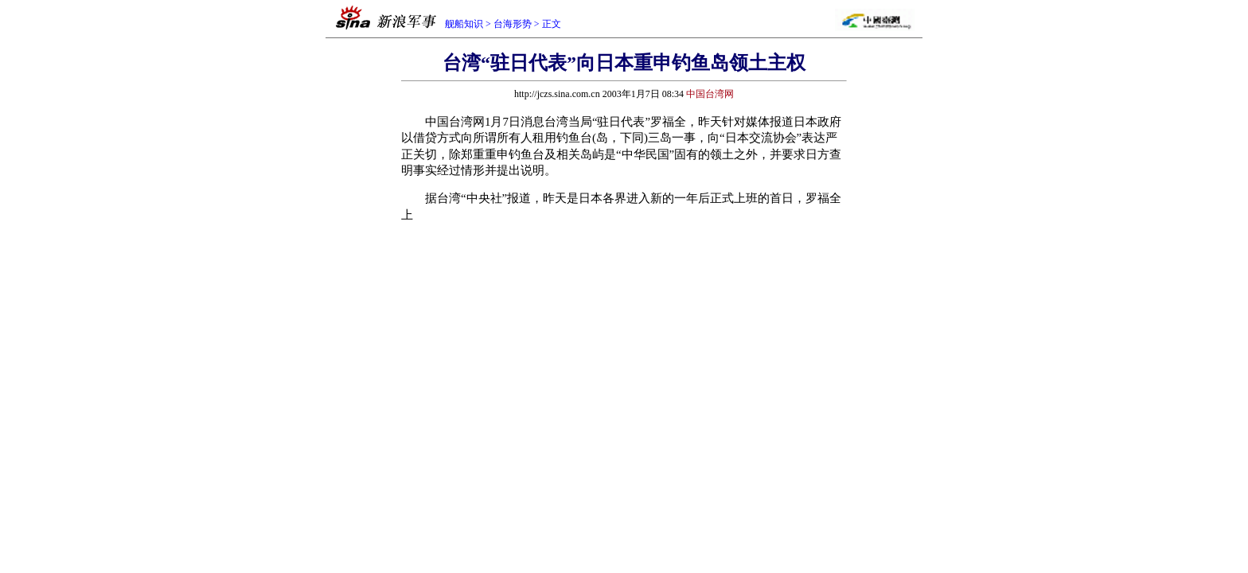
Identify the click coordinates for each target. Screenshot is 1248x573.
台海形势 (512, 23)
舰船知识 (464, 23)
